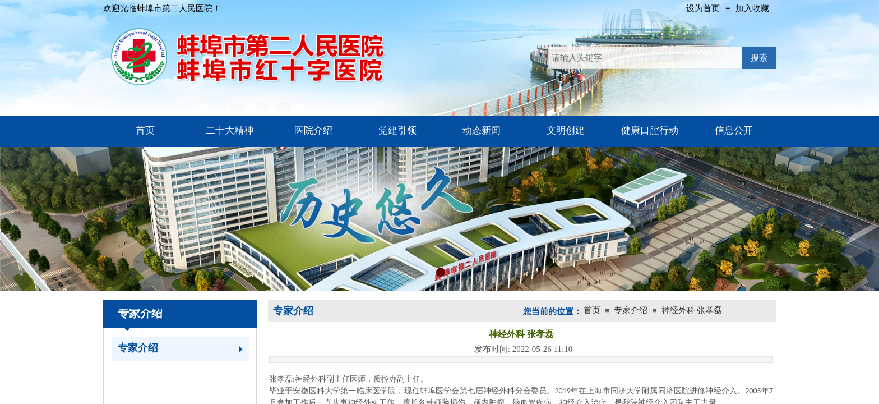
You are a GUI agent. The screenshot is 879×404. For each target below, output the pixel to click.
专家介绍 (138, 348)
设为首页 (703, 8)
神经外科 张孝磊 (692, 310)
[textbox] (645, 58)
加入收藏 (752, 8)
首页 (592, 310)
